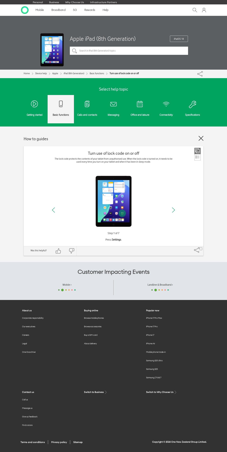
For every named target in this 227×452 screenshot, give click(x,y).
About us (27, 310)
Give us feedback (29, 416)
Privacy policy (59, 442)
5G (75, 10)
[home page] (24, 10)
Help (105, 10)
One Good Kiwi (29, 352)
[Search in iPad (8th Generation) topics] (129, 51)
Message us (27, 408)
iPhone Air (150, 343)
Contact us (28, 392)
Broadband (58, 10)
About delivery (90, 343)
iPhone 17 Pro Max (154, 318)
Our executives (28, 326)
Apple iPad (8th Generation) (103, 38)
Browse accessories (92, 326)
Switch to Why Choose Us (161, 392)
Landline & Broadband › (160, 284)
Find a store (27, 425)
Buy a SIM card (90, 335)
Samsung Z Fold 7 (153, 377)
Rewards (89, 10)
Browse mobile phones (94, 318)
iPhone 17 (150, 335)
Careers (25, 335)
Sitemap (78, 442)
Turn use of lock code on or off (124, 73)
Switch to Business (95, 392)
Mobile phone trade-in (156, 352)
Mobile (39, 10)
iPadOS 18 (179, 38)
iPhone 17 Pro (152, 326)
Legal (24, 343)
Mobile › (67, 284)
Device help (41, 73)
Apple (55, 73)
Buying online (91, 310)
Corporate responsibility (32, 318)
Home (27, 73)
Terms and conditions (32, 442)
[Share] (200, 248)
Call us (25, 399)
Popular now (152, 310)
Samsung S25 (152, 369)
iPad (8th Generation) (74, 73)
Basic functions (97, 73)
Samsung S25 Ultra (154, 360)
